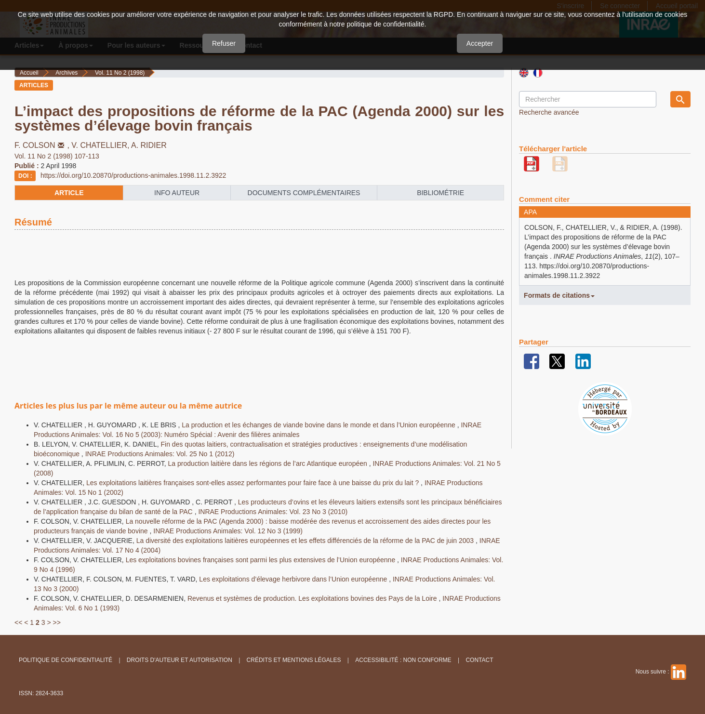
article (69, 193)
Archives (66, 72)
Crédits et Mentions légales (294, 660)
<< (18, 622)
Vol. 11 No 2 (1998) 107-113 (56, 156)
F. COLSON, (42, 145)
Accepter (479, 43)
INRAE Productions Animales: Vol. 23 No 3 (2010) (272, 512)
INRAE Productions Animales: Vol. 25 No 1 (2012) (160, 454)
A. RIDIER (149, 145)
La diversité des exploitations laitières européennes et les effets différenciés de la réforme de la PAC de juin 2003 (306, 540)
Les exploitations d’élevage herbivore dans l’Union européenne (294, 579)
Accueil (29, 72)
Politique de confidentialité (65, 660)
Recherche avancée (549, 112)
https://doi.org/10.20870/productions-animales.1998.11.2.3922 (133, 175)
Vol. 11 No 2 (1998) (120, 72)
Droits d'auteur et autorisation (179, 660)
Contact (479, 660)
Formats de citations (559, 295)
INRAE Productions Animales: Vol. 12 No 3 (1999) (228, 531)
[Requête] (587, 99)
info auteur (177, 193)
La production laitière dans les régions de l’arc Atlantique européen (268, 463)
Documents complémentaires (304, 193)
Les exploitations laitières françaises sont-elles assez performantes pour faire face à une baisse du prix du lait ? (253, 483)
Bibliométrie (440, 193)
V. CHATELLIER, (101, 145)
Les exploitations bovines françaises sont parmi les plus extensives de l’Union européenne (261, 560)
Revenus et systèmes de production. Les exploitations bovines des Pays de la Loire (313, 598)
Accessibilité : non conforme (403, 660)
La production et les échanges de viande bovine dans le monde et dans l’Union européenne (319, 425)
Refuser (224, 43)
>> (56, 622)
